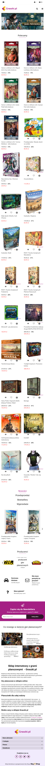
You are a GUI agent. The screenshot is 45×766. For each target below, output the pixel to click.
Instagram (39, 717)
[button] (41, 2)
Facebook (33, 717)
